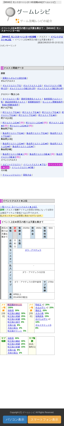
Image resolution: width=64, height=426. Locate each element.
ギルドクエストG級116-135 (22, 88)
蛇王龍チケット (15, 305)
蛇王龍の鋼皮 (14, 313)
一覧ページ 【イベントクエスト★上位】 (19, 207)
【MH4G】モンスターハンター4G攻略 (18, 37)
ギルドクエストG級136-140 (50, 88)
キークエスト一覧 (11, 99)
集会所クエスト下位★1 (13, 133)
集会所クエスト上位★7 (23, 146)
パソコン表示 (15, 419)
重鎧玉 (38, 310)
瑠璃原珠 (39, 316)
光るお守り (40, 307)
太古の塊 (39, 313)
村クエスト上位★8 (34, 122)
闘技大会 (27, 175)
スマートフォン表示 (44, 419)
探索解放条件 (34, 102)
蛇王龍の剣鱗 (14, 319)
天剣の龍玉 (13, 328)
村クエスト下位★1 (11, 112)
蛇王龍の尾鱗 (14, 316)
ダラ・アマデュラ (33, 250)
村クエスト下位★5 (27, 115)
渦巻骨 (11, 310)
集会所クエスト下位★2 (37, 133)
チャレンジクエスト (12, 175)
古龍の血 (12, 325)
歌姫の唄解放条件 (10, 105)
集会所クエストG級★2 (40, 154)
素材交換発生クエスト (31, 99)
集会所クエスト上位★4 (13, 143)
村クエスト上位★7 (11, 122)
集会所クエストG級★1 (13, 154)
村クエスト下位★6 (47, 115)
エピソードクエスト (12, 164)
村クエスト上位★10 (19, 126)
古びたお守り (41, 319)
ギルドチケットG (43, 325)
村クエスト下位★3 (51, 112)
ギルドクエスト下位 (12, 85)
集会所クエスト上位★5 (37, 143)
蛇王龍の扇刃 (14, 322)
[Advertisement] (32, 55)
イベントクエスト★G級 (23, 167)
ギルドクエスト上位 (32, 85)
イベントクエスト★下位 (34, 164)
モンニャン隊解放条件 (52, 102)
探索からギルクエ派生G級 (15, 78)
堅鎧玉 (38, 305)
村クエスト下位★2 (31, 112)
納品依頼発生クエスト (15, 102)
